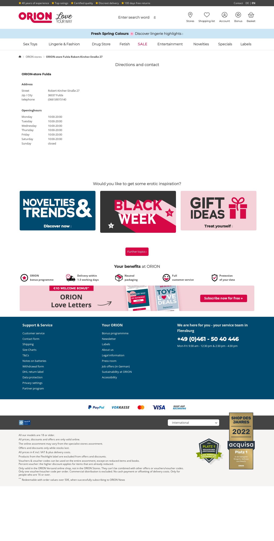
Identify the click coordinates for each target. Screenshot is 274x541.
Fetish (124, 44)
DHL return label (32, 372)
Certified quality (82, 3)
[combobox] (123, 17)
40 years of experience (34, 3)
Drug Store (101, 44)
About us (107, 350)
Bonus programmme (115, 333)
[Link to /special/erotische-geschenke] (218, 210)
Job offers (116, 366)
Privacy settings (32, 383)
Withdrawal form (33, 366)
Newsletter (109, 339)
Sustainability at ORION (117, 372)
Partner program (33, 388)
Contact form (30, 339)
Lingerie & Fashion (64, 44)
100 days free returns (135, 3)
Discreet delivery (107, 3)
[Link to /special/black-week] (138, 211)
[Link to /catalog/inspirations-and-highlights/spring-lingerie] (137, 33)
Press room (109, 361)
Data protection (32, 377)
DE (247, 3)
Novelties (201, 44)
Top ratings (60, 3)
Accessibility (109, 377)
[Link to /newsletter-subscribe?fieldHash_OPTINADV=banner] (137, 298)
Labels (245, 44)
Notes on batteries (34, 361)
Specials (225, 44)
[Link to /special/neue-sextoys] (57, 210)
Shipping (28, 344)
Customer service (33, 333)
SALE (142, 44)
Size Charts (29, 350)
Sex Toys (30, 44)
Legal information (113, 355)
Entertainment (170, 44)
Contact (238, 3)
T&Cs (25, 355)
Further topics (137, 252)
